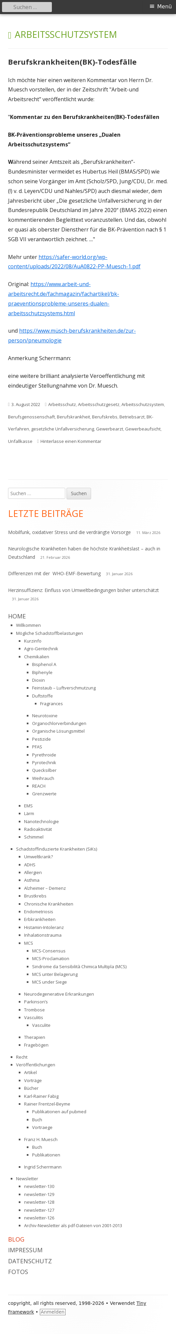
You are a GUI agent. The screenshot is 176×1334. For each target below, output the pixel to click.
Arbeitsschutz (62, 404)
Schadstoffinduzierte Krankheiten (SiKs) (56, 849)
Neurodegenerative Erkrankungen (59, 994)
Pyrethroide (44, 755)
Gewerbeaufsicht (143, 429)
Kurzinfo (32, 641)
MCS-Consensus (49, 951)
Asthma (31, 880)
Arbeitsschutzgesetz (98, 404)
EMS (28, 806)
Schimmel (33, 837)
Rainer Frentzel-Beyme (47, 1104)
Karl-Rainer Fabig (41, 1096)
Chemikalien (36, 657)
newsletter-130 (39, 1186)
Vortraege (42, 1127)
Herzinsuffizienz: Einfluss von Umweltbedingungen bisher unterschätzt (83, 590)
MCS (28, 943)
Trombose (34, 1010)
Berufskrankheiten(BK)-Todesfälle (72, 62)
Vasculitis (33, 1017)
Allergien (33, 872)
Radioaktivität (38, 829)
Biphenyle (42, 672)
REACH (39, 786)
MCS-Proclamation (50, 958)
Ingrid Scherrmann (43, 1167)
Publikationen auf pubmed (59, 1112)
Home (17, 616)
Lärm (29, 813)
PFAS (37, 747)
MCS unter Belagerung (55, 974)
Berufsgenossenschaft (31, 417)
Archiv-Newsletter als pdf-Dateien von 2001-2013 (73, 1225)
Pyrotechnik (44, 762)
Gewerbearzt (109, 429)
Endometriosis (38, 912)
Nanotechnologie (41, 821)
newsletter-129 (39, 1194)
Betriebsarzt (132, 417)
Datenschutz (30, 1261)
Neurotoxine (45, 716)
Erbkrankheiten (40, 919)
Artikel (30, 1072)
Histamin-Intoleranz (44, 927)
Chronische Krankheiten (48, 904)
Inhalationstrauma (43, 935)
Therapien (34, 1037)
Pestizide (41, 739)
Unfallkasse (20, 441)
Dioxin (38, 680)
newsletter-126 (39, 1218)
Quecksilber (44, 770)
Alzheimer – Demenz (45, 888)
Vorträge (33, 1080)
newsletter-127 (39, 1210)
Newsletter (27, 1179)
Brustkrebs (35, 896)
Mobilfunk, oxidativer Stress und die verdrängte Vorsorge (69, 532)
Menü (164, 6)
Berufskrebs (104, 417)
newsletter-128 (39, 1202)
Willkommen (28, 625)
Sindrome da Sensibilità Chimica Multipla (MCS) (79, 966)
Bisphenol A (44, 664)
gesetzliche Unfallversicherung (62, 429)
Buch (37, 1120)
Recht (21, 1057)
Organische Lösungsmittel (58, 731)
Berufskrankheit (73, 417)
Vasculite (41, 1025)
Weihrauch (43, 778)
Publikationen (46, 1155)
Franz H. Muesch (41, 1139)
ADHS (29, 865)
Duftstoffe (42, 696)
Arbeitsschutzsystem (142, 404)
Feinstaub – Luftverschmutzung (64, 688)
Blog (16, 1239)
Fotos (18, 1272)
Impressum (25, 1250)
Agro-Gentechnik (41, 649)
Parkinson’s (36, 1002)
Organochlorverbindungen (59, 723)
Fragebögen (36, 1045)
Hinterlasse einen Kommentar (70, 441)
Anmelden (53, 1312)
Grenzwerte (44, 794)
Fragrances (51, 704)
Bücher (31, 1088)
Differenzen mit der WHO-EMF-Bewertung (54, 573)
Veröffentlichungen (35, 1065)
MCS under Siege (49, 982)
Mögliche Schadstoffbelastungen (49, 633)
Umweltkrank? (38, 857)
